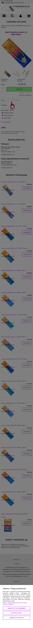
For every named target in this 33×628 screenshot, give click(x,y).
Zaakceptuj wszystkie (17, 617)
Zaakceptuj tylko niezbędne (17, 608)
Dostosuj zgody (16, 613)
